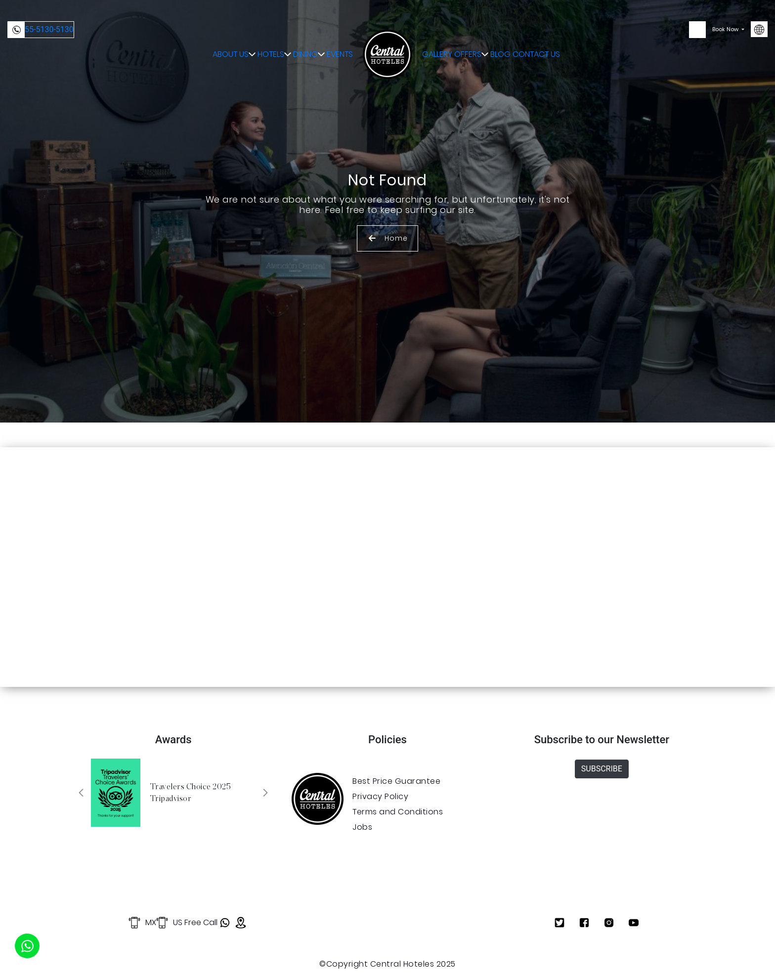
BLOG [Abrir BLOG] (510, 30)
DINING (302, 30)
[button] (81, 793)
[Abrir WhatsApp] (224, 922)
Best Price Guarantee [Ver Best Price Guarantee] (396, 781)
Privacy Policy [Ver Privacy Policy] (380, 796)
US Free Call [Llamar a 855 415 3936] (183, 923)
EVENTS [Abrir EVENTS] (338, 30)
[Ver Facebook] (584, 922)
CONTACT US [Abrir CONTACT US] (544, 30)
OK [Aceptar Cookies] (567, 952)
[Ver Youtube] (634, 922)
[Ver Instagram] (609, 922)
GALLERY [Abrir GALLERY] (438, 30)
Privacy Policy (710, 957)
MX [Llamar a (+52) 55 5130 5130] (132, 923)
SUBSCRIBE (601, 768)
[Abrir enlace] (318, 799)
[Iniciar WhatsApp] (27, 946)
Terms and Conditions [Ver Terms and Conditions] (397, 811)
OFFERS (475, 30)
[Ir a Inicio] (387, 29)
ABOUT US (217, 30)
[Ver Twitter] (559, 922)
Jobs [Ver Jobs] (362, 827)
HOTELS (260, 30)
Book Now (725, 30)
